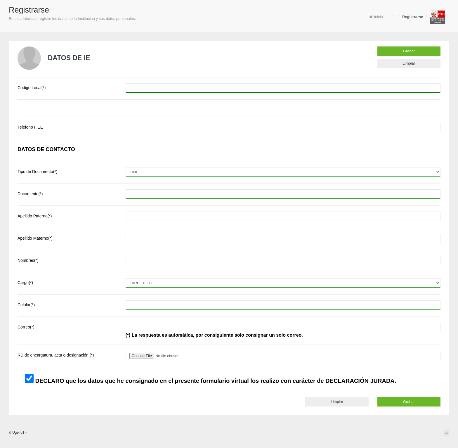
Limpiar (409, 63)
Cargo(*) (25, 282)
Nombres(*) (28, 260)
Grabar (409, 51)
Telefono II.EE (30, 127)
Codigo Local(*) (32, 87)
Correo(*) (26, 327)
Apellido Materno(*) (35, 238)
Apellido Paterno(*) (35, 216)
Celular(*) (26, 304)
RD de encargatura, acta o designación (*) (56, 355)
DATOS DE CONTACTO (46, 149)
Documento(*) (30, 193)
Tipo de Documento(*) (37, 171)
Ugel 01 (18, 432)
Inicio (376, 17)
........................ (53, 49)
